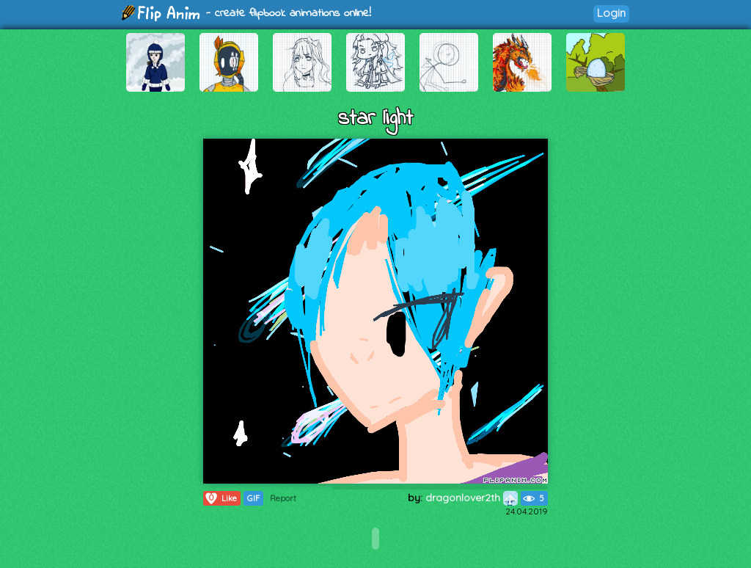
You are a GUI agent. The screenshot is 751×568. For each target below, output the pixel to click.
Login (611, 13)
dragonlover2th (471, 497)
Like (220, 498)
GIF (253, 498)
